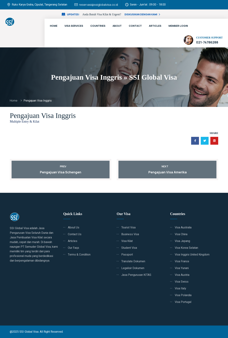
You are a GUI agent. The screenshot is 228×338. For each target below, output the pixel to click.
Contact (135, 25)
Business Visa (130, 234)
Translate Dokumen (133, 261)
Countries (97, 25)
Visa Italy (180, 288)
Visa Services (73, 25)
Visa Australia (183, 227)
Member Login (178, 25)
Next (167, 166)
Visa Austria (182, 275)
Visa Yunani (182, 268)
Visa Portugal (183, 302)
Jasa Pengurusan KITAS (136, 275)
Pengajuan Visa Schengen (60, 172)
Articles (155, 25)
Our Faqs (73, 248)
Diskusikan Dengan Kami (143, 14)
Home (53, 25)
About (117, 25)
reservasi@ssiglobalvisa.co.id (98, 5)
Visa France (182, 261)
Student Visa (129, 248)
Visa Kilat (127, 241)
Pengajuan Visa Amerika (167, 172)
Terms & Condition (79, 254)
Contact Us (74, 234)
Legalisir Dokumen (132, 268)
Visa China (181, 234)
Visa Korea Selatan (186, 248)
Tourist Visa (128, 227)
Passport (127, 254)
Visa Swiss (181, 282)
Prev (60, 166)
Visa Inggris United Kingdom (192, 254)
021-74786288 (207, 42)
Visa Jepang (182, 241)
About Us (73, 227)
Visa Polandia (183, 295)
